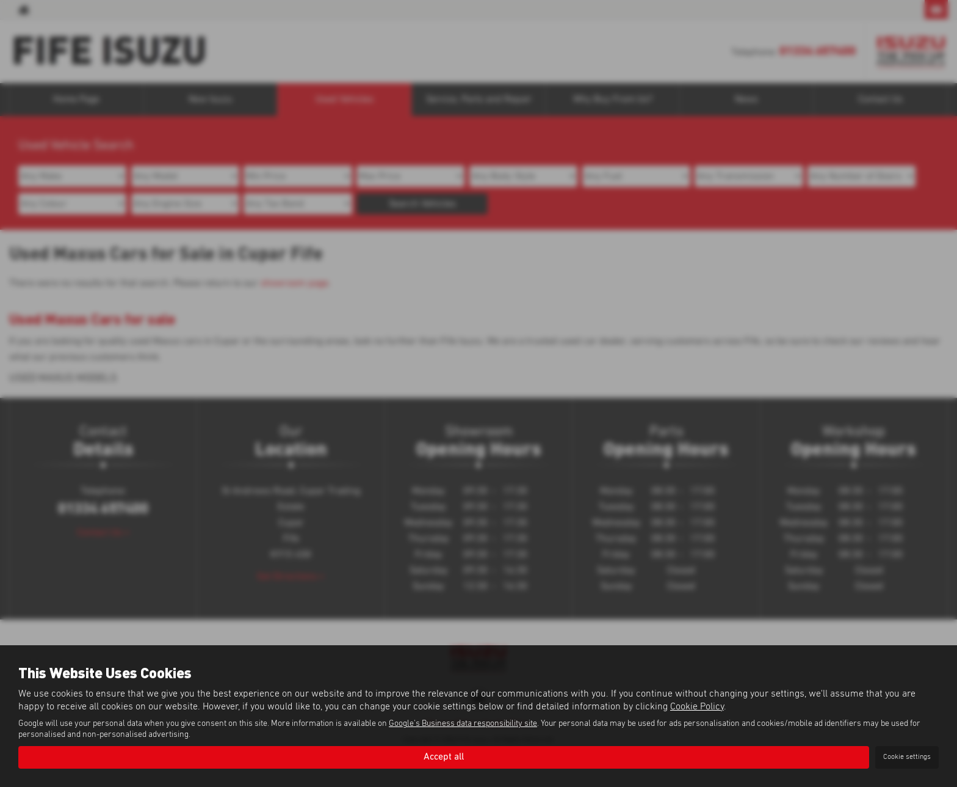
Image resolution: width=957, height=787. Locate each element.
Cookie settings (907, 757)
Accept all (443, 757)
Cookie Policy (697, 706)
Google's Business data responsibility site (463, 723)
